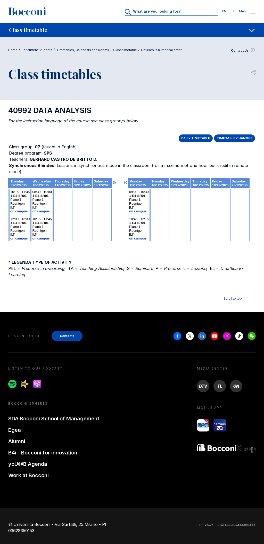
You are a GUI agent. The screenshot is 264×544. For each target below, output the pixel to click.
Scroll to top (237, 298)
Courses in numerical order (161, 50)
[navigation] (132, 30)
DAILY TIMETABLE (195, 138)
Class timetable (125, 50)
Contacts (67, 336)
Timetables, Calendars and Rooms (82, 50)
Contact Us (243, 50)
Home (13, 50)
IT (233, 11)
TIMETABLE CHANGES (234, 138)
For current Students (37, 50)
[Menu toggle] (253, 11)
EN (224, 11)
